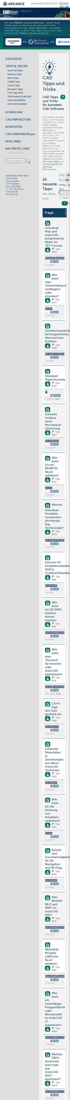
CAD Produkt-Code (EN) (19, 96)
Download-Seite (51, 161)
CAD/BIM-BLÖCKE (18, 119)
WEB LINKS (13, 141)
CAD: (62, 174)
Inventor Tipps (28, 30)
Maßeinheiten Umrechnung (18, 25)
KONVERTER (13, 127)
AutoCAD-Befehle (16, 100)
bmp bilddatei (13, 186)
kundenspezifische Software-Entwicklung (52, 167)
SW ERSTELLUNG (17, 148)
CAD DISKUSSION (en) (20, 134)
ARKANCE (37, 3)
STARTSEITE (13, 59)
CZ (61, 3)
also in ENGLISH (16, 152)
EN (61, 6)
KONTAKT (51, 3)
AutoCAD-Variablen (17, 104)
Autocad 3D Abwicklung (12, 192)
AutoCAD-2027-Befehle (16, 33)
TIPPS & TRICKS (16, 66)
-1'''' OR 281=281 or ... (16, 189)
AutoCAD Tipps (12, 30)
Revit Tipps (42, 30)
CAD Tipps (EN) (15, 92)
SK (66, 3)
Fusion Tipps (55, 30)
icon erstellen (12, 181)
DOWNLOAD (14, 112)
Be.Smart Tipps (15, 89)
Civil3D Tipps (13, 81)
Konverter (55, 28)
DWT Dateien (12, 183)
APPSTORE (11, 178)
